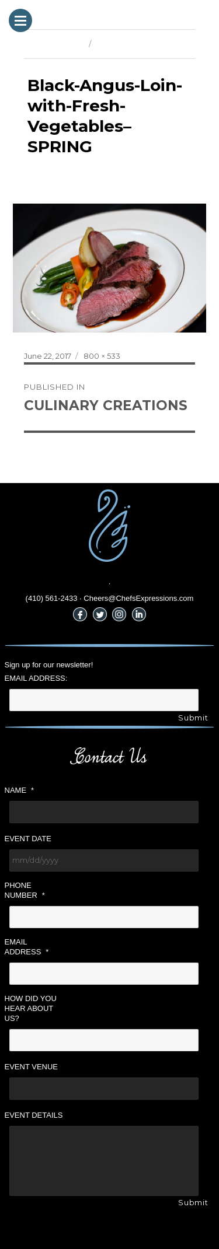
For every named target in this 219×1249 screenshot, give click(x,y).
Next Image (117, 43)
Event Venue (31, 1066)
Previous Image (53, 43)
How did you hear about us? (31, 1008)
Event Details (34, 1115)
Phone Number (25, 890)
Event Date (28, 838)
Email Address (27, 946)
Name (19, 790)
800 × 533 (102, 356)
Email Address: (36, 678)
